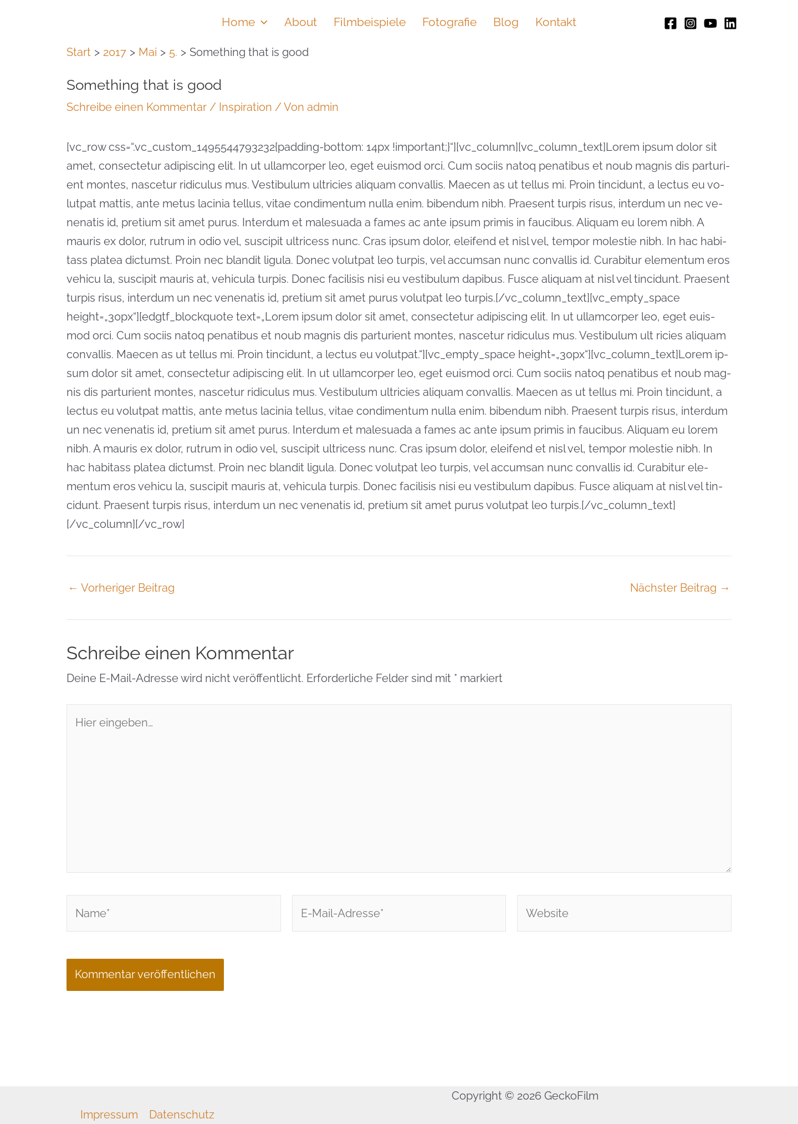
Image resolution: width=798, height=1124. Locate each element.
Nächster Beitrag (680, 587)
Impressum (109, 1114)
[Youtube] (710, 23)
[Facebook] (670, 23)
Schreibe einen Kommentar (136, 107)
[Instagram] (690, 23)
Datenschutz (181, 1114)
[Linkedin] (730, 23)
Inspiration (245, 107)
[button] (261, 22)
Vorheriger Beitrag (121, 587)
